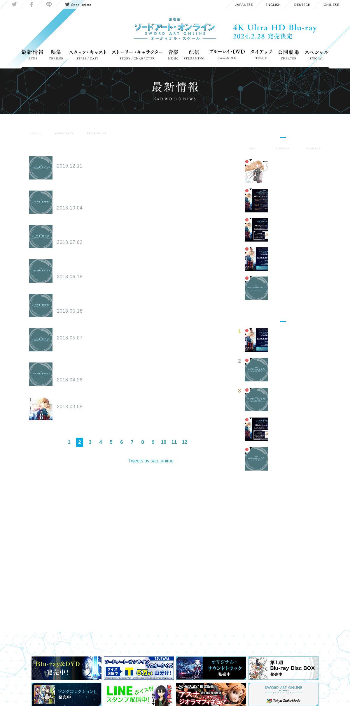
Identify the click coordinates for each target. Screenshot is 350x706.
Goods (68, 140)
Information (40, 140)
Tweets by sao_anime (151, 460)
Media (131, 140)
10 (164, 442)
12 (185, 442)
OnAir (110, 140)
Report (153, 140)
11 (174, 442)
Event (90, 140)
